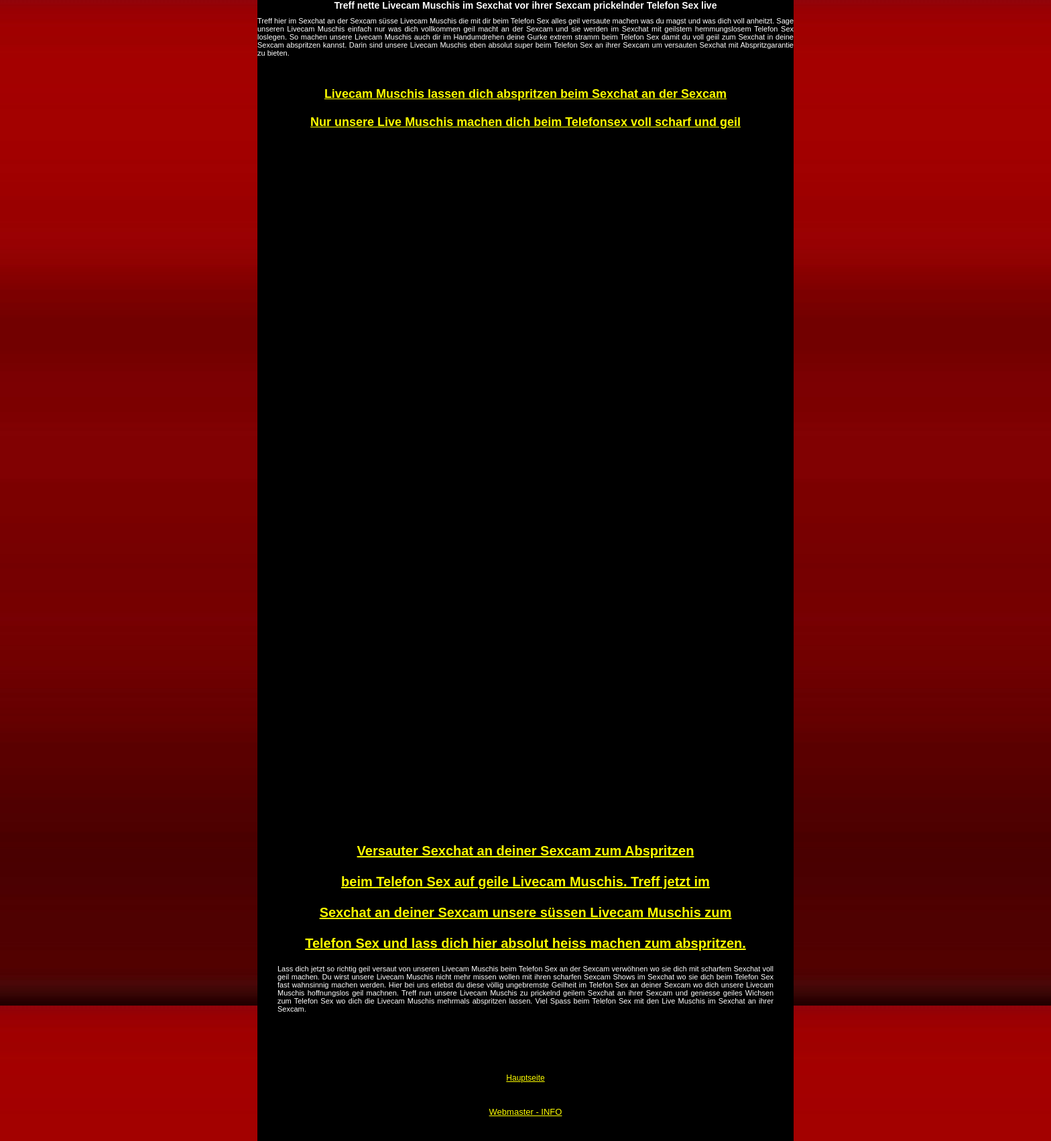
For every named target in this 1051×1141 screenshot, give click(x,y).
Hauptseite (525, 1078)
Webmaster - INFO (525, 1112)
